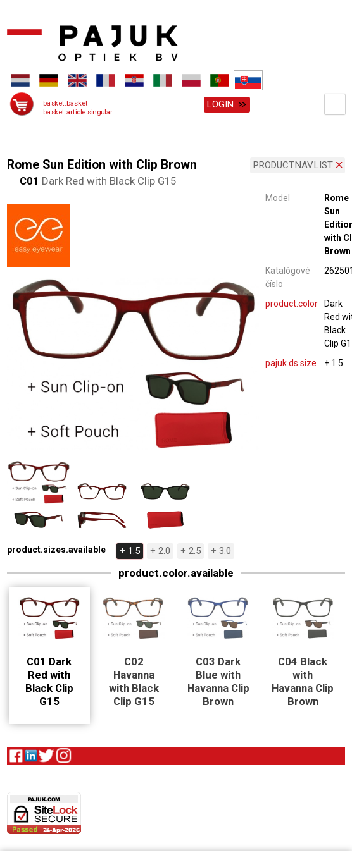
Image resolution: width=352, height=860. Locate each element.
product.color (291, 302)
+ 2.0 (160, 549)
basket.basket (65, 103)
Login (220, 104)
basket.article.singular (78, 112)
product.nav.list (293, 163)
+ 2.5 (190, 549)
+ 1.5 (130, 549)
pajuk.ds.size (291, 361)
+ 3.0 (221, 549)
